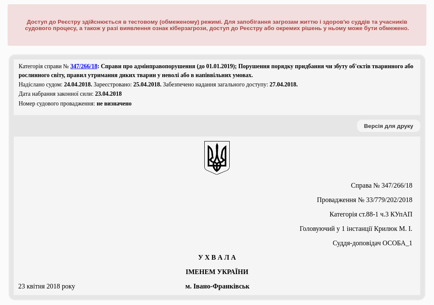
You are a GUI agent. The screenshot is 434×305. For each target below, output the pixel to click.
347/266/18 (83, 66)
